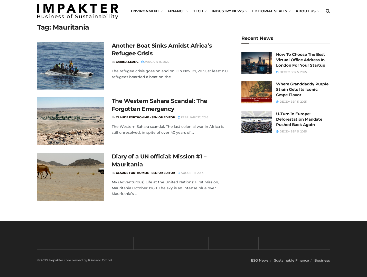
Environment (145, 11)
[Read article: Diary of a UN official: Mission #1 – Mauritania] (70, 177)
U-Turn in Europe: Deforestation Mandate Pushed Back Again (299, 119)
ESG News (260, 260)
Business (322, 260)
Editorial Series (269, 11)
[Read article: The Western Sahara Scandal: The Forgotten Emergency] (70, 121)
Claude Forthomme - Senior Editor (145, 117)
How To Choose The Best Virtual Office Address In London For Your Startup (300, 60)
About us (306, 11)
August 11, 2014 (190, 173)
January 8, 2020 (155, 62)
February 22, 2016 (193, 117)
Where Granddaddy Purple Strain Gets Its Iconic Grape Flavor (302, 89)
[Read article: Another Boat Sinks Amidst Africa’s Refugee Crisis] (70, 66)
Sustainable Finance (291, 260)
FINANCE (176, 11)
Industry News (228, 11)
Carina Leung (127, 62)
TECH (198, 11)
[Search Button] (328, 11)
